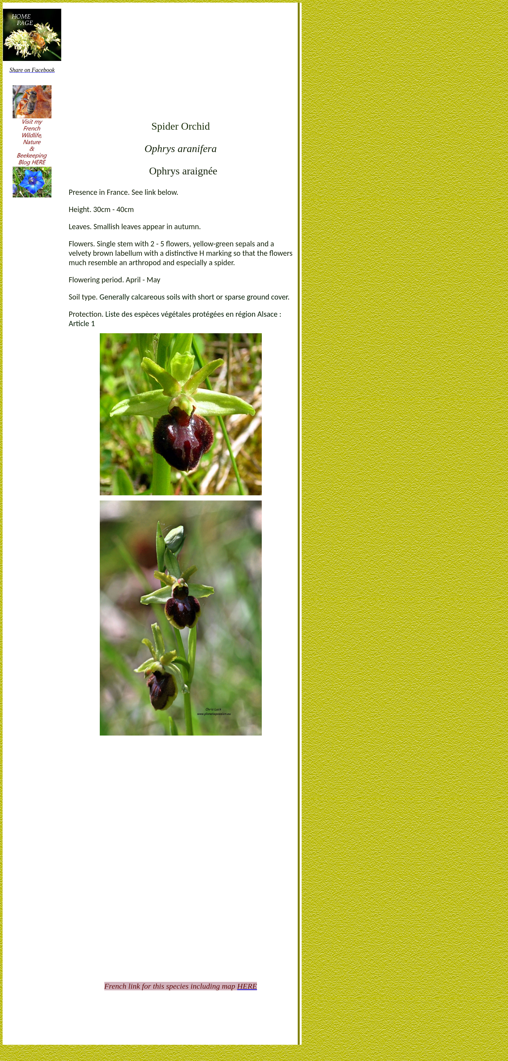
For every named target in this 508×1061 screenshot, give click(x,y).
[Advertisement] (180, 64)
